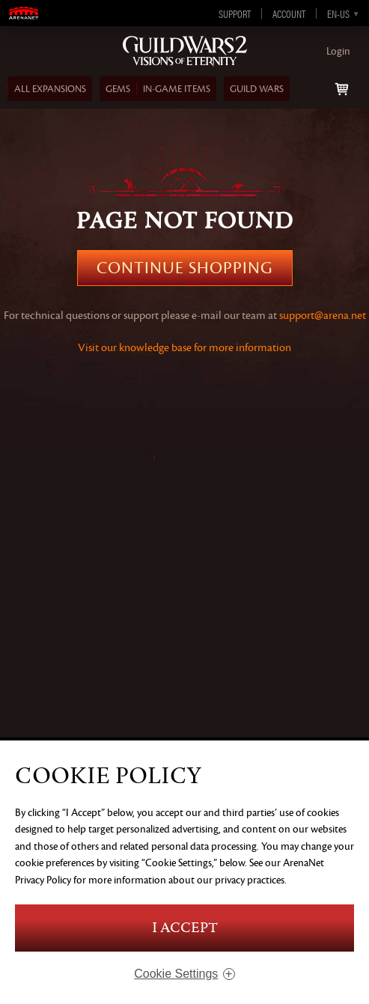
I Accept (185, 928)
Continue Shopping (185, 268)
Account (288, 13)
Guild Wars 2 (185, 51)
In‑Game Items (176, 89)
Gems (118, 89)
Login (338, 51)
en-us (338, 13)
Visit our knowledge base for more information (184, 347)
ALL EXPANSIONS (50, 89)
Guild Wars (257, 89)
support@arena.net (322, 315)
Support (235, 13)
